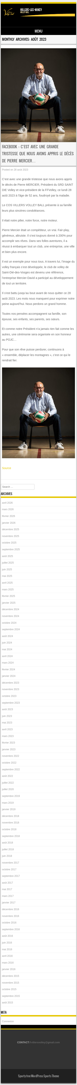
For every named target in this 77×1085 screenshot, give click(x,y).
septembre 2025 (11, 549)
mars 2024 (8, 662)
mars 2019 (8, 802)
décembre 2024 (10, 609)
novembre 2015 (10, 982)
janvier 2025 (8, 602)
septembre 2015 (11, 996)
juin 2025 (7, 569)
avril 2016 (7, 956)
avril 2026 (7, 502)
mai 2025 (7, 576)
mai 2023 (7, 722)
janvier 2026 (8, 522)
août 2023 (7, 709)
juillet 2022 (8, 782)
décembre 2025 (10, 529)
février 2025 (8, 596)
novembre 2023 (10, 689)
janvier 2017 (8, 902)
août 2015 (7, 1002)
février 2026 (8, 516)
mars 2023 (8, 736)
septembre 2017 (11, 876)
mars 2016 (8, 962)
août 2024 (7, 636)
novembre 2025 (10, 536)
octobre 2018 (9, 829)
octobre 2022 (9, 762)
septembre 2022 (11, 769)
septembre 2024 (11, 629)
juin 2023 (7, 716)
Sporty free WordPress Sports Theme (38, 1076)
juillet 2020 (8, 789)
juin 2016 (7, 942)
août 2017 (7, 882)
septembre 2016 (11, 929)
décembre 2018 (10, 816)
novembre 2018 (10, 822)
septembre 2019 (11, 796)
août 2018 (7, 842)
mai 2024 (7, 649)
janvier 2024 (8, 676)
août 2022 (7, 776)
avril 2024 (7, 656)
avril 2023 (7, 729)
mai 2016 (7, 949)
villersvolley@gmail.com (45, 1042)
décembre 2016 (10, 909)
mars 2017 (8, 896)
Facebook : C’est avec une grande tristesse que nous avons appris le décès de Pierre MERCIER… (38, 153)
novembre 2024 (10, 616)
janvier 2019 (8, 809)
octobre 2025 (9, 542)
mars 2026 (8, 509)
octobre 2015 (9, 989)
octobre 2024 (9, 622)
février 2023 (8, 742)
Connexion (8, 1021)
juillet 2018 (8, 849)
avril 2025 (7, 582)
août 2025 (7, 556)
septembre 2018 (11, 836)
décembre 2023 (10, 682)
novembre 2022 (10, 756)
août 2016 (7, 935)
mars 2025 (8, 589)
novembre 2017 (10, 862)
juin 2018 (7, 856)
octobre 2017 (9, 869)
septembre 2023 (11, 702)
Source (6, 468)
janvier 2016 (8, 969)
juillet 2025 (8, 562)
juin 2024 (7, 642)
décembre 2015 (10, 976)
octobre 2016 (9, 922)
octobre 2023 (9, 696)
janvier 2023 (8, 749)
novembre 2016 (10, 916)
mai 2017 (7, 889)
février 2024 (8, 669)
